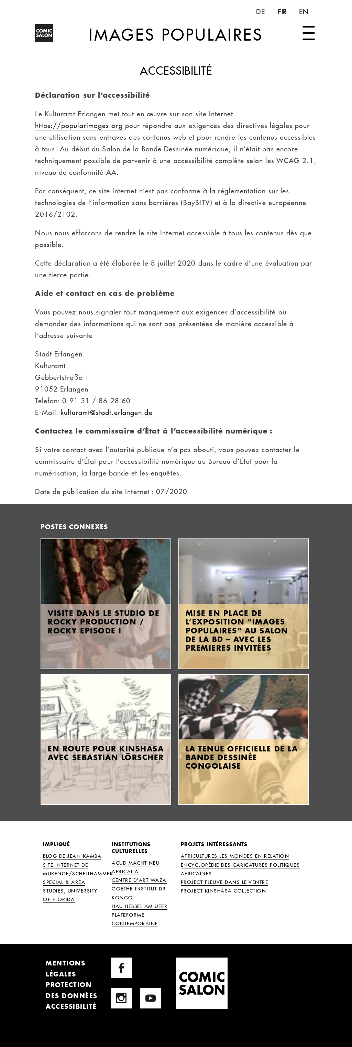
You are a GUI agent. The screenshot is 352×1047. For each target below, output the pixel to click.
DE (261, 11)
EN (304, 11)
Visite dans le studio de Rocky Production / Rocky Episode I (104, 621)
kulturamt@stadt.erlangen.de (106, 412)
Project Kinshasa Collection (223, 890)
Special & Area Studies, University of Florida (70, 890)
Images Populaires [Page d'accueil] (176, 43)
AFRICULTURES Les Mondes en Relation (235, 855)
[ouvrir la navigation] (308, 34)
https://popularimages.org (79, 125)
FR (282, 11)
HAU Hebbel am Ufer (139, 905)
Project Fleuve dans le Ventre (224, 881)
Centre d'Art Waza (139, 879)
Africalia (125, 871)
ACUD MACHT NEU (136, 862)
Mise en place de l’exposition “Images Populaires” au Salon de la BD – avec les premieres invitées (237, 630)
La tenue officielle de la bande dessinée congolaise (242, 757)
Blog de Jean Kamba (72, 855)
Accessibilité (71, 1006)
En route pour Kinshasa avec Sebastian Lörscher (106, 752)
